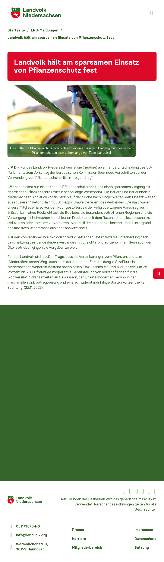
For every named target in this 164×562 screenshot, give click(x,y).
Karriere (79, 539)
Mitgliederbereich (87, 547)
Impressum (144, 530)
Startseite (16, 30)
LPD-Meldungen (44, 30)
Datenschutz (146, 539)
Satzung (142, 547)
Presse (78, 530)
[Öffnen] (151, 12)
